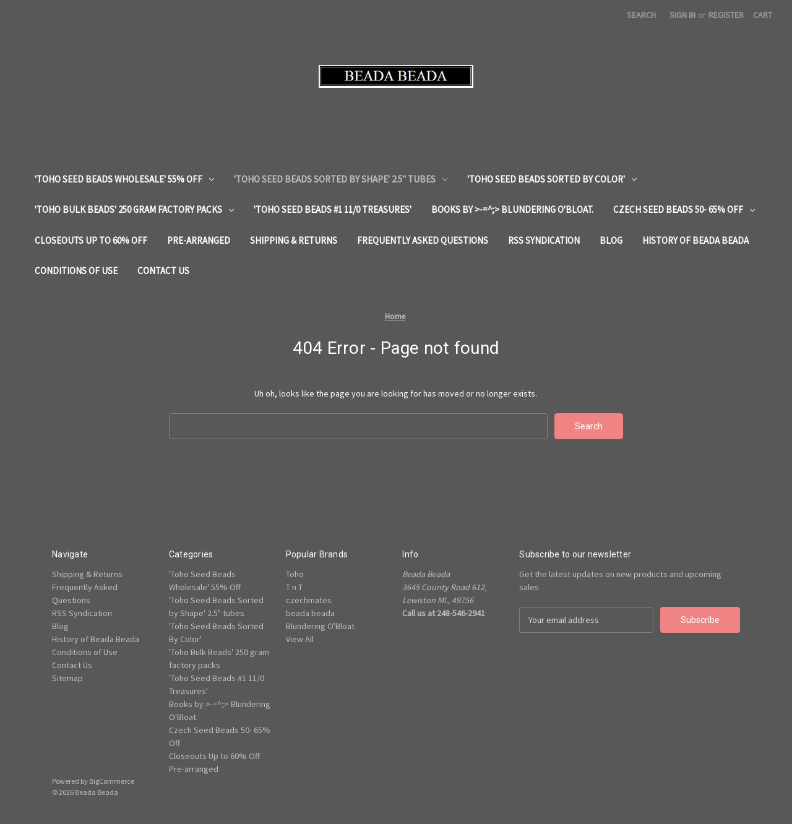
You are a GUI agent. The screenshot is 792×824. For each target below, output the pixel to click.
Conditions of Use (76, 271)
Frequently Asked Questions (422, 240)
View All (300, 639)
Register (726, 14)
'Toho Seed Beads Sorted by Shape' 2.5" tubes (340, 179)
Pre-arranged (198, 240)
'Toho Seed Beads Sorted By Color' (552, 179)
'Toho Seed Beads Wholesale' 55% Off (124, 179)
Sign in (682, 14)
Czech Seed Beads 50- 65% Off (684, 209)
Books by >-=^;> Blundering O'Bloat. (512, 209)
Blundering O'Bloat (320, 626)
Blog (611, 240)
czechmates (309, 600)
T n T (294, 587)
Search (641, 14)
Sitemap (67, 678)
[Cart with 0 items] (762, 15)
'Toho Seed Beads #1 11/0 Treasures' (332, 209)
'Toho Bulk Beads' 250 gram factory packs (134, 209)
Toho (295, 574)
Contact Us (163, 271)
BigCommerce (111, 781)
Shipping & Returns (293, 240)
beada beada (310, 613)
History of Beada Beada (695, 240)
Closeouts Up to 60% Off (91, 240)
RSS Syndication (544, 240)
